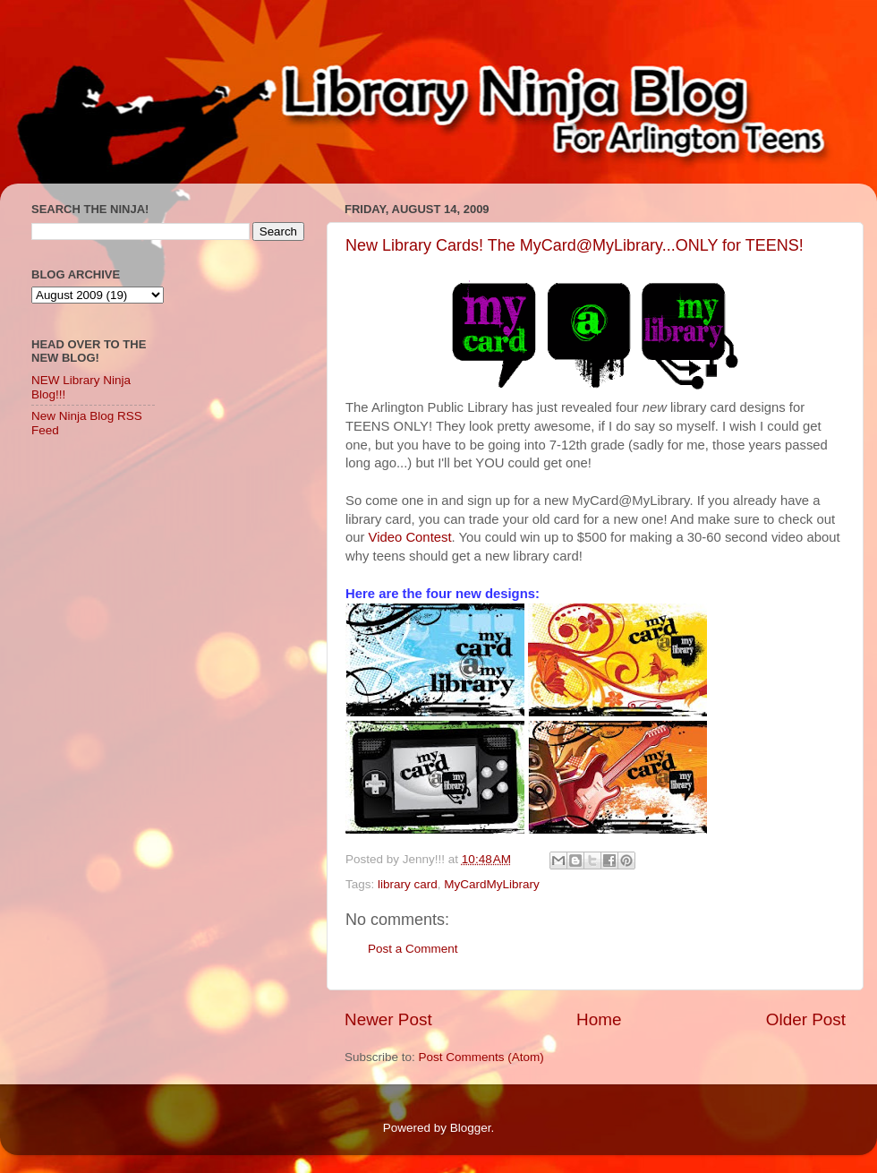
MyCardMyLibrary (492, 884)
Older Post (806, 1019)
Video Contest (410, 537)
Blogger (470, 1127)
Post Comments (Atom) (481, 1057)
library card (408, 884)
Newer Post (388, 1019)
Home (598, 1019)
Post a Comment (413, 948)
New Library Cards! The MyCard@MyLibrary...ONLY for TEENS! (574, 245)
